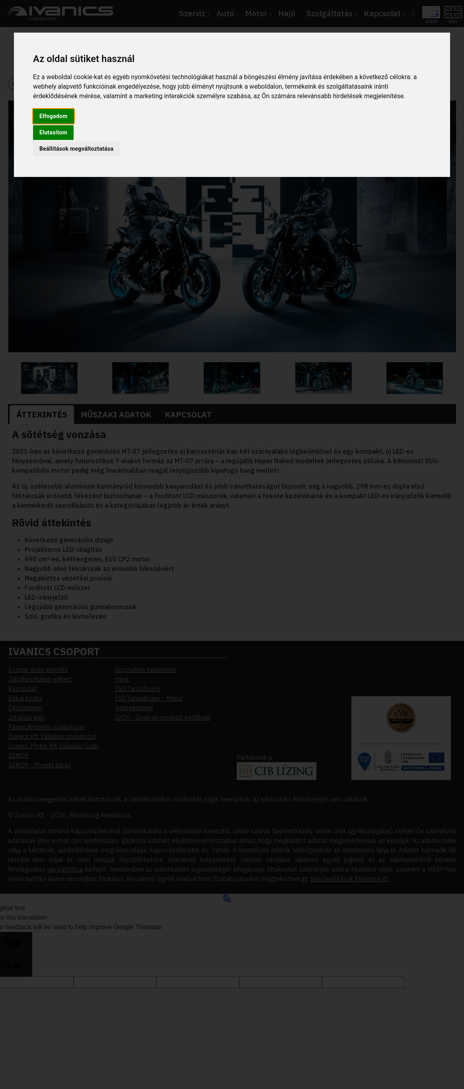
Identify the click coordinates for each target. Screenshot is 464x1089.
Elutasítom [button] (53, 132)
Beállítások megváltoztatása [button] (76, 149)
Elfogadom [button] (53, 116)
